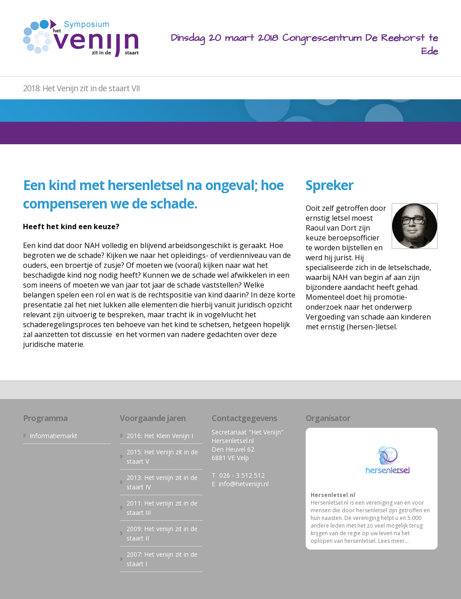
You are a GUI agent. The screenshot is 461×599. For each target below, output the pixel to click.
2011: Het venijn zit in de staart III (162, 508)
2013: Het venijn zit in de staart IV (162, 482)
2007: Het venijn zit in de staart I (162, 559)
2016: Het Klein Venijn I (160, 435)
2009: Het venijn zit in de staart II (162, 533)
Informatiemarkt (53, 435)
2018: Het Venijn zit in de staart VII (81, 88)
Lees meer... (393, 541)
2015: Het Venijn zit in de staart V (162, 457)
